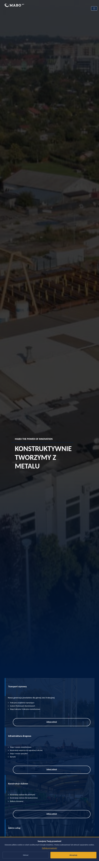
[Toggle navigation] (94, 8)
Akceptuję (73, 855)
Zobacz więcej (51, 722)
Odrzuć (25, 855)
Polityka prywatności (49, 848)
